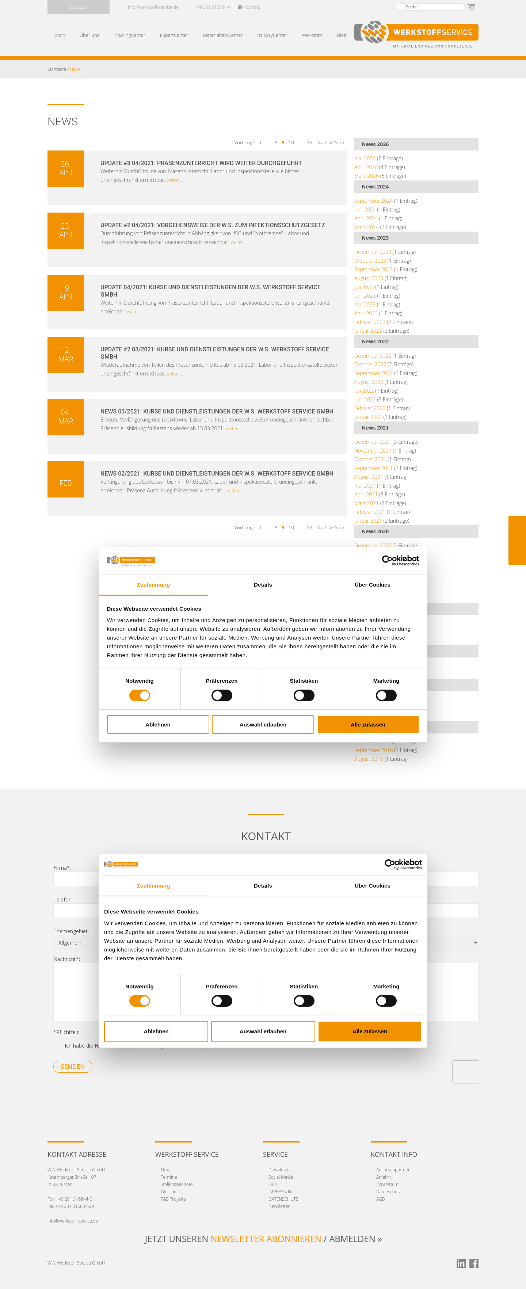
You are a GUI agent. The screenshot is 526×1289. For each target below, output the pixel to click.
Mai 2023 (365, 304)
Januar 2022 (368, 416)
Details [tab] (263, 584)
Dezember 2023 (372, 251)
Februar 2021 (369, 511)
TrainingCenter (129, 35)
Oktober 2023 (370, 260)
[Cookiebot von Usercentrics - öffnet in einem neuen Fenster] (387, 560)
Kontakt (252, 7)
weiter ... (175, 180)
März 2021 (366, 503)
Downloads (279, 1170)
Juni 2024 (365, 209)
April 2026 (366, 167)
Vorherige (245, 142)
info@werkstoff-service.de (153, 7)
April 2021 (366, 494)
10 (291, 142)
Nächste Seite (331, 142)
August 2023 (368, 278)
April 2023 (366, 313)
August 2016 (368, 758)
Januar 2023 (368, 330)
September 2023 (373, 269)
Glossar (168, 1192)
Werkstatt (312, 35)
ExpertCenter (174, 35)
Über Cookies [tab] (372, 584)
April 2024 (366, 218)
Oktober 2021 (370, 459)
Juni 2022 (365, 399)
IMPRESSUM (280, 1192)
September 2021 (373, 468)
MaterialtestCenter (223, 35)
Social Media (280, 1177)
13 (309, 142)
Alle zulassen (368, 724)
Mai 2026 (365, 158)
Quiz (273, 1184)
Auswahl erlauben (263, 724)
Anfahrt (383, 1177)
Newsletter (279, 1206)
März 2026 (366, 175)
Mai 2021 (365, 485)
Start (60, 35)
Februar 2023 (369, 322)
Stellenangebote (177, 1184)
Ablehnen (157, 724)
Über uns (89, 35)
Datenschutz (388, 1192)
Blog (341, 35)
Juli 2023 (364, 286)
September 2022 (373, 373)
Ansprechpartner (393, 1170)
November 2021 (373, 450)
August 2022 (368, 381)
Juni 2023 (365, 295)
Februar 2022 (369, 408)
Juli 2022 (364, 390)
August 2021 (368, 476)
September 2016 (373, 750)
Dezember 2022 (372, 355)
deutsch (78, 6)
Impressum (387, 1184)
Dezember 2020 (372, 545)
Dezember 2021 (372, 441)
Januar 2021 (368, 520)
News (166, 1170)
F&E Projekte (173, 1199)
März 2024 (366, 227)
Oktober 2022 (370, 364)
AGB (380, 1199)
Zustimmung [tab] (153, 584)
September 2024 (373, 200)
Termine (169, 1177)
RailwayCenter (272, 35)
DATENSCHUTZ (283, 1199)
